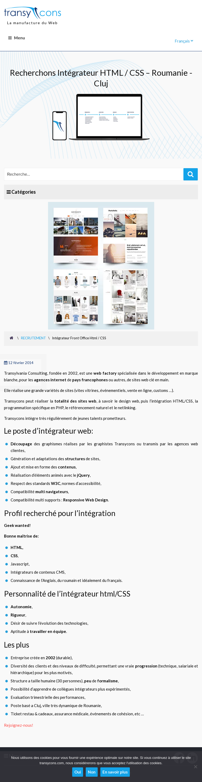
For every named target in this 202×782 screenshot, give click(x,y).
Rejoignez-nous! (18, 725)
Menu (16, 37)
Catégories (21, 192)
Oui (77, 772)
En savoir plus (115, 772)
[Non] (195, 766)
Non (92, 772)
